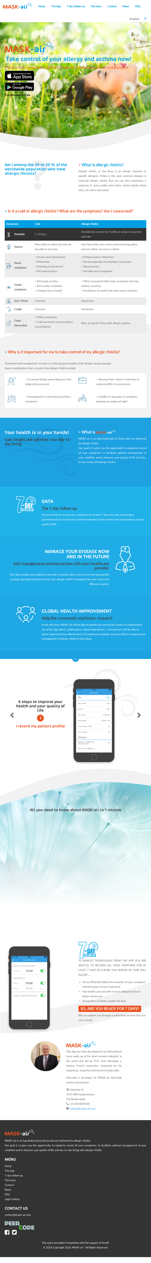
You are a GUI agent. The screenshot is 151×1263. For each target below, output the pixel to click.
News (125, 6)
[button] (11, 714)
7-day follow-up (76, 6)
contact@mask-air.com (82, 1108)
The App (56, 6)
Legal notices (12, 1199)
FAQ (137, 6)
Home (41, 6)
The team (96, 6)
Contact (112, 6)
